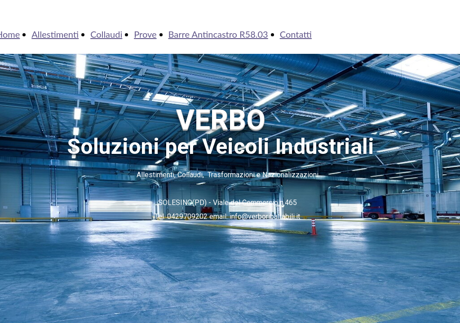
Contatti (296, 34)
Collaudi (106, 34)
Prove (145, 34)
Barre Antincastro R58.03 (218, 34)
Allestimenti (55, 34)
